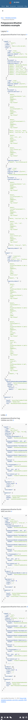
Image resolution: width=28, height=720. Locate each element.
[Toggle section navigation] (2, 10)
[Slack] (5, 717)
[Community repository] (23, 717)
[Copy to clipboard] (26, 39)
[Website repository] (26, 717)
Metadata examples (10, 18)
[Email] (7, 717)
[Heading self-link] (7, 31)
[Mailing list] (2, 717)
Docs (2, 18)
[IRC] (11, 717)
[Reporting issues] (20, 717)
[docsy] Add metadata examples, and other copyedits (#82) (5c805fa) (14, 700)
